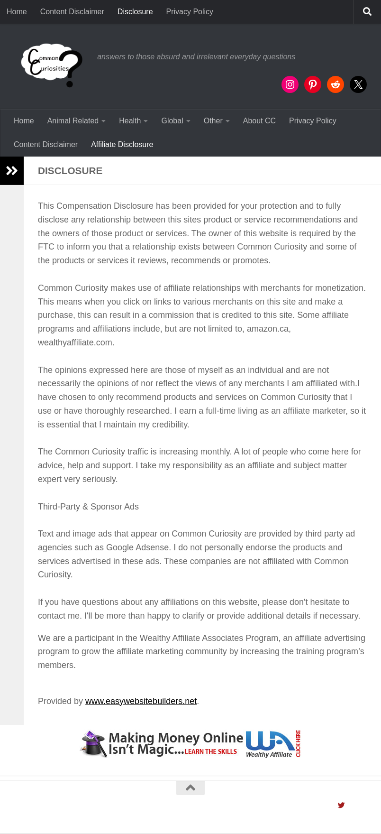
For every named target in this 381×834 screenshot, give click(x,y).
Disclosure (135, 12)
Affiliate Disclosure (122, 144)
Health (130, 121)
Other (213, 121)
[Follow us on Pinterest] (363, 805)
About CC (259, 121)
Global (172, 121)
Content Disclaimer (72, 12)
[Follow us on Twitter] (341, 805)
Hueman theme (133, 813)
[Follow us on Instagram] (330, 805)
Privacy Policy (190, 12)
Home (17, 12)
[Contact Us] (352, 805)
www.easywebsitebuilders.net (141, 701)
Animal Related (73, 121)
